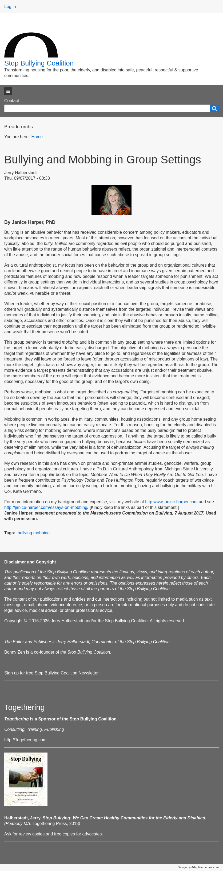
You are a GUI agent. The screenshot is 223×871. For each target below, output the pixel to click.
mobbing (41, 533)
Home (37, 137)
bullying (25, 533)
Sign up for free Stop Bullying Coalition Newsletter (51, 673)
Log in (10, 6)
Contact (11, 100)
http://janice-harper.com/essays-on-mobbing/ (46, 507)
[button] (8, 91)
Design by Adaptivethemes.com (198, 867)
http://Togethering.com (25, 740)
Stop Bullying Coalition (39, 63)
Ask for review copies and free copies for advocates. (53, 834)
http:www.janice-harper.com (171, 502)
